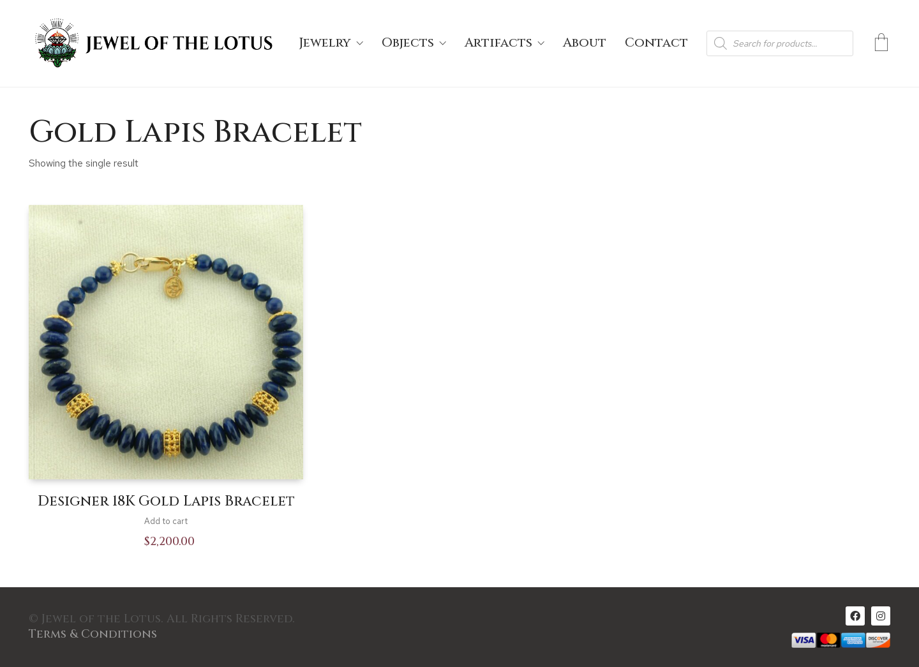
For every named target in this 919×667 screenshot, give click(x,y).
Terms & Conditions (93, 634)
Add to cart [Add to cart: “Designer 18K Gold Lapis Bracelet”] (166, 521)
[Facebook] (855, 616)
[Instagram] (880, 616)
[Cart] (881, 43)
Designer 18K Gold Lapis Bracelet (166, 502)
